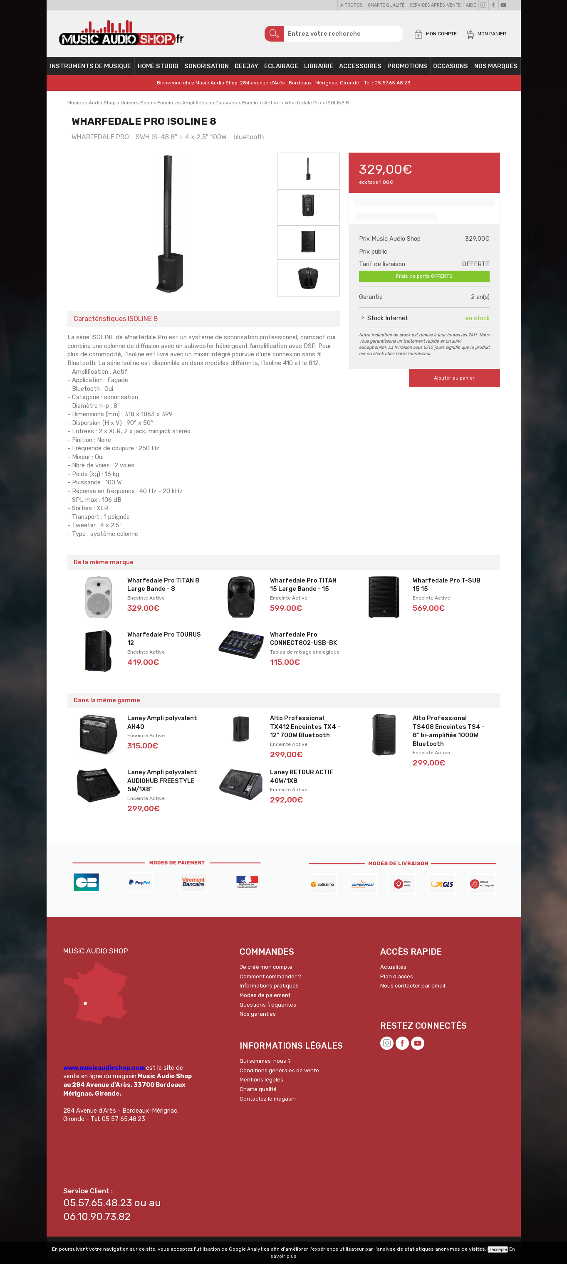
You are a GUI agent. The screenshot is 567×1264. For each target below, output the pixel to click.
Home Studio (158, 69)
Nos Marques (495, 69)
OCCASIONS (450, 69)
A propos (351, 5)
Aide (471, 5)
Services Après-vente (435, 5)
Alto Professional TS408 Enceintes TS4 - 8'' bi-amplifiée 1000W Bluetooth (449, 733)
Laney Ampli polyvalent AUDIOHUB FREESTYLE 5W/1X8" (162, 783)
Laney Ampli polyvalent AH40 (162, 725)
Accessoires (360, 69)
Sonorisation (206, 69)
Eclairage (281, 69)
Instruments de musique (90, 69)
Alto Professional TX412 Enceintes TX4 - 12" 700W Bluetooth (305, 729)
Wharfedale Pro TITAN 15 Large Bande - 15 (303, 588)
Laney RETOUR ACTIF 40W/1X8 (301, 779)
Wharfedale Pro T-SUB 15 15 (446, 588)
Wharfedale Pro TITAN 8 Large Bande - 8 (163, 588)
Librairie (318, 69)
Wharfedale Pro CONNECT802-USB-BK (303, 642)
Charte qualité (386, 5)
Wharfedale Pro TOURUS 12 (164, 642)
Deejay (246, 69)
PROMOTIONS (407, 69)
